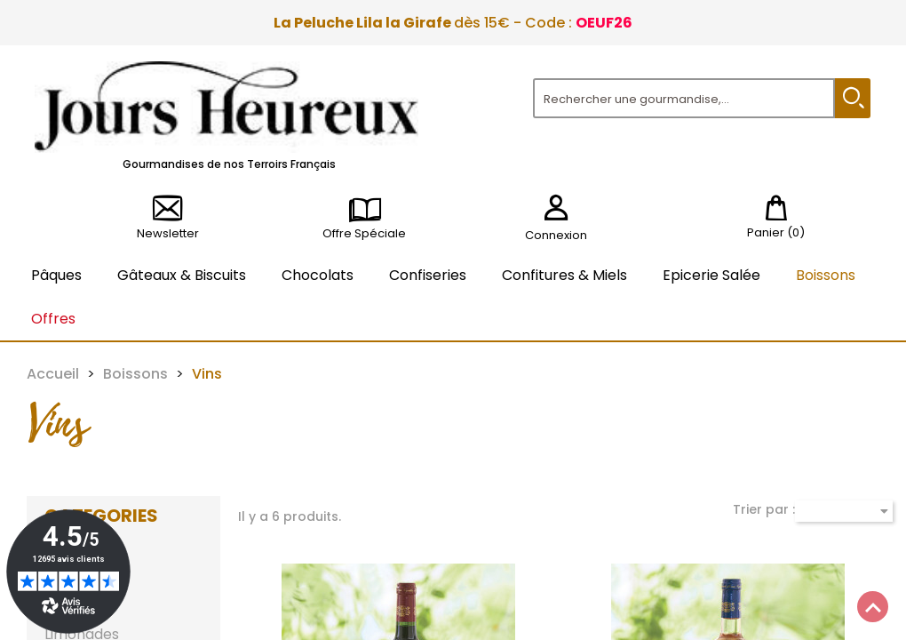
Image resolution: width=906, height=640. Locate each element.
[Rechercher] (684, 98)
